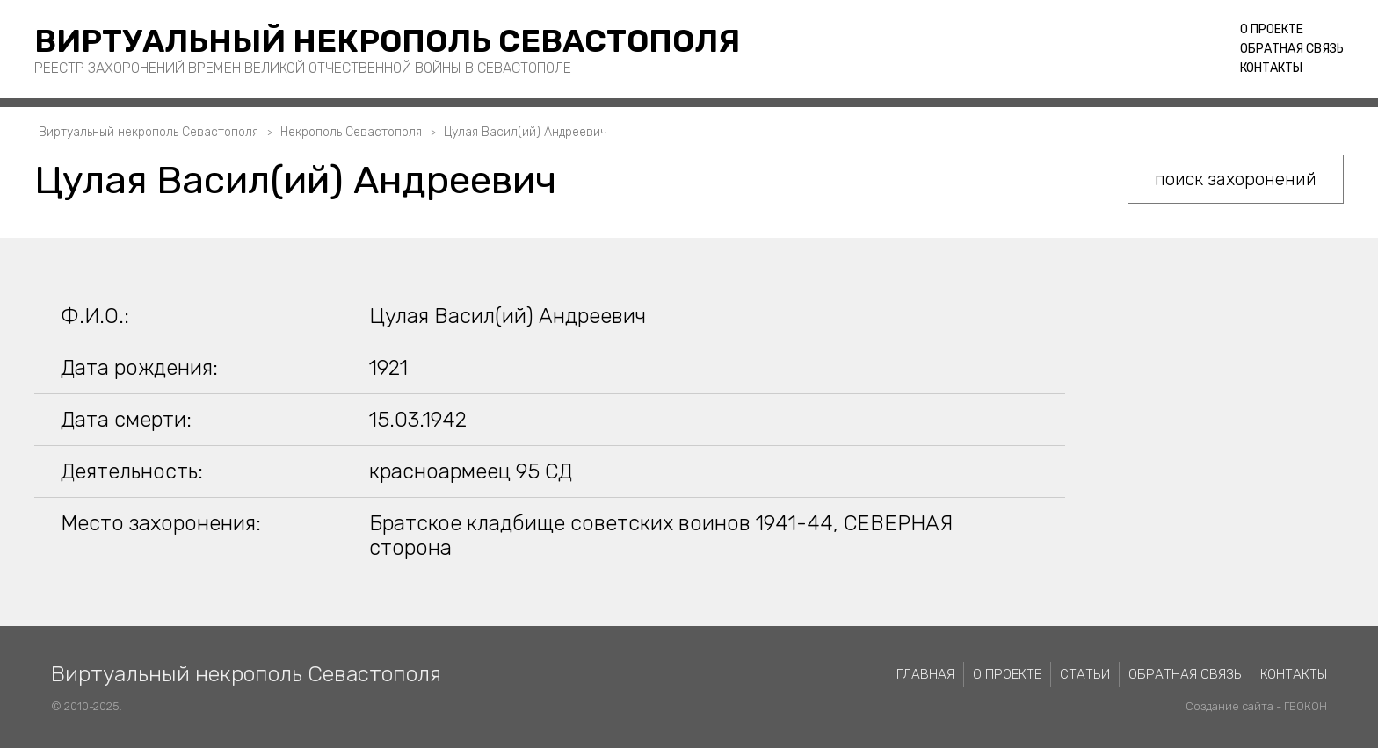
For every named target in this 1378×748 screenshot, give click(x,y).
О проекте (1271, 29)
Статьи (1085, 674)
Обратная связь (1292, 48)
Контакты (1271, 68)
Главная (925, 674)
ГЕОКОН (1305, 706)
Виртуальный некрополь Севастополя (387, 41)
